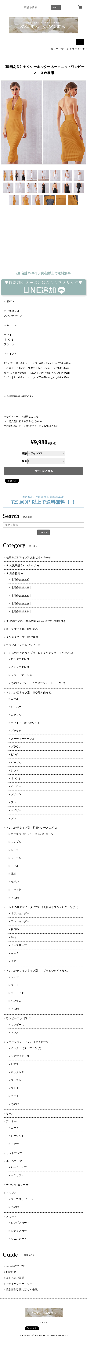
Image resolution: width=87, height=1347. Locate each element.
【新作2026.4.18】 (21, 587)
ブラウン (16, 746)
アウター (11, 1121)
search (55, 7)
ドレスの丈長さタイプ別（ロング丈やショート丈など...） (40, 653)
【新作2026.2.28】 (21, 603)
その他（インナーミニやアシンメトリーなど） (39, 683)
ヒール (10, 1113)
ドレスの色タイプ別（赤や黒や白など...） (31, 692)
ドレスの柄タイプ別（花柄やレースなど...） (32, 827)
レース (15, 850)
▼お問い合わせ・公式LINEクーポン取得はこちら (31, 426)
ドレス (15, 1032)
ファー (15, 1143)
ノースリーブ (19, 945)
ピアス (15, 1064)
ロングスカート (20, 1222)
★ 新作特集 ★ (14, 573)
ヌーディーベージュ (23, 738)
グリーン (16, 794)
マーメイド (17, 993)
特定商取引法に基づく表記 (22, 1289)
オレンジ (16, 778)
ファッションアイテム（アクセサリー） (30, 1042)
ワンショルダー (20, 921)
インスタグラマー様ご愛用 (22, 637)
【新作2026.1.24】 (21, 611)
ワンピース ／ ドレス (18, 1018)
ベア (13, 961)
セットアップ (14, 1153)
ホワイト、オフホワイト (25, 722)
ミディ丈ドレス (20, 667)
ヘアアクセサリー (21, 1056)
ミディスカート (20, 1230)
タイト (15, 985)
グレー (15, 818)
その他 (15, 897)
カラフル (16, 714)
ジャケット (17, 1135)
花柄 (13, 873)
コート (15, 1127)
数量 (24, 461)
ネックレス (17, 1072)
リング (15, 1088)
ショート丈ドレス (21, 675)
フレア (15, 977)
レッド (15, 770)
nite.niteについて (15, 1266)
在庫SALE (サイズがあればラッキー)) (28, 557)
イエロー (16, 786)
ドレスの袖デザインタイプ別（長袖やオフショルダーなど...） (43, 907)
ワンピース (17, 1024)
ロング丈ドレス (20, 659)
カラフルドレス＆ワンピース (23, 645)
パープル (16, 762)
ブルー (15, 802)
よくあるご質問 (15, 1277)
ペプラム (16, 1000)
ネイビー (16, 810)
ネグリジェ (17, 1175)
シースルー (17, 858)
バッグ (15, 1096)
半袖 (13, 937)
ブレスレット (19, 1080)
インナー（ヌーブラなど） (27, 1048)
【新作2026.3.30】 (21, 595)
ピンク (15, 754)
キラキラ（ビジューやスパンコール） (33, 834)
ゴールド (16, 698)
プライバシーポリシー (19, 1283)
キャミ (15, 953)
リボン (15, 881)
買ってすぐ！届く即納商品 (22, 629)
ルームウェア (14, 1161)
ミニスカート (19, 1238)
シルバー (16, 706)
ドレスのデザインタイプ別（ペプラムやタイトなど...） (39, 970)
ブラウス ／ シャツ (22, 1199)
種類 (24, 453)
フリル (15, 865)
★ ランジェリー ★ (17, 1184)
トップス (11, 1192)
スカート (11, 1216)
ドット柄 (16, 889)
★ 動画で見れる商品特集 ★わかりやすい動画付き (36, 621)
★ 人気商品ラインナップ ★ (22, 565)
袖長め (15, 929)
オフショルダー (20, 913)
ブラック (16, 730)
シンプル (16, 841)
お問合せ (11, 1272)
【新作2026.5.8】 (21, 579)
